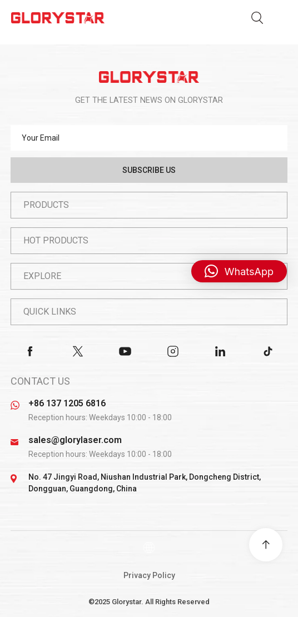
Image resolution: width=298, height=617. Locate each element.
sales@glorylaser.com (75, 440)
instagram (173, 351)
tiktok (268, 351)
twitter (78, 351)
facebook (30, 351)
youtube (125, 351)
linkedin (220, 351)
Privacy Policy (149, 575)
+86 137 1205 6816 (67, 403)
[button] (239, 271)
